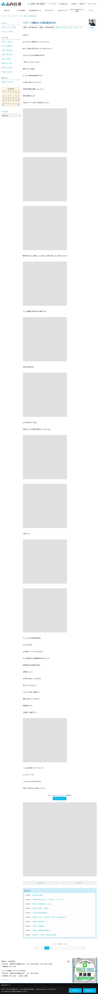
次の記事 (78, 883)
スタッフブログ (92, 4)
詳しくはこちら (60, 798)
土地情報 (73, 4)
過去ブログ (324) (7, 67)
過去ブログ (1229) (8, 82)
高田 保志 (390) (7, 50)
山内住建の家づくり (35, 10)
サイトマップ (6, 980)
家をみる (7, 10)
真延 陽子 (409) (7, 54)
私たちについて (63, 10)
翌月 (18, 105)
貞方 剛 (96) (6, 59)
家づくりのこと (69, 27)
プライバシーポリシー (41, 989)
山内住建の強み (63, 4)
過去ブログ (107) (7, 72)
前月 (3, 105)
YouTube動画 (21, 10)
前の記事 (41, 883)
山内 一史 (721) (7, 41)
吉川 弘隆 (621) (7, 46)
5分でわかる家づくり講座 (77, 10)
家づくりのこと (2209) (9, 27)
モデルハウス (49, 10)
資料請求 (81, 4)
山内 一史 (78, 27)
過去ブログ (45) (7, 63)
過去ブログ (59, 27)
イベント (91, 10)
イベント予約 (52, 4)
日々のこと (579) (7, 31)
